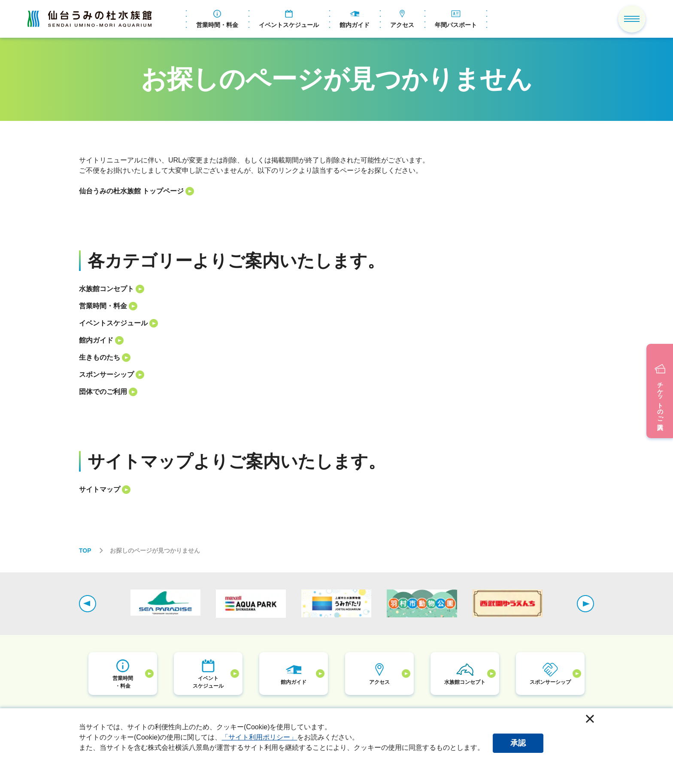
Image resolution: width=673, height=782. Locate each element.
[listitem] (336, 191)
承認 (518, 743)
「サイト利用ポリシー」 (259, 737)
